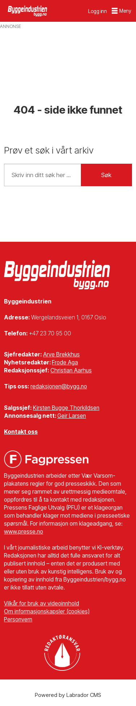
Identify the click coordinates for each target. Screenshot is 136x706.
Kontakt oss (21, 431)
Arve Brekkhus (61, 354)
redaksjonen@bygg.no (58, 386)
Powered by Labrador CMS (68, 694)
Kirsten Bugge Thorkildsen (66, 407)
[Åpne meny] (121, 11)
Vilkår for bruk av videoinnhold (41, 603)
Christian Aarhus (71, 370)
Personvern (18, 619)
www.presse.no (23, 531)
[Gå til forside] (28, 11)
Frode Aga (65, 362)
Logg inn (97, 11)
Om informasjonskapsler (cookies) (47, 611)
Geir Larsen (71, 415)
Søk (106, 175)
